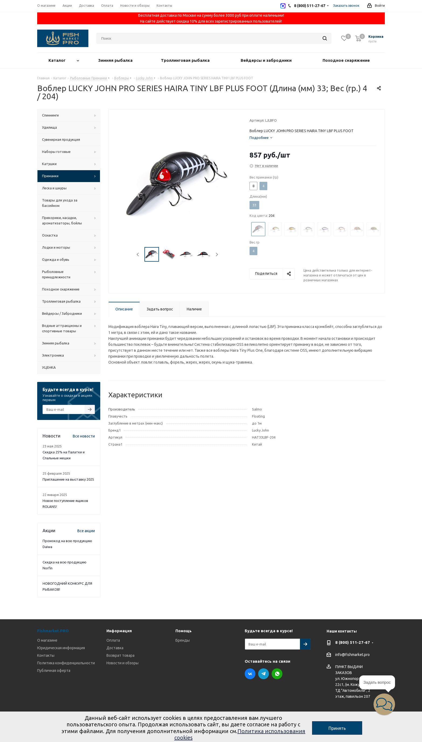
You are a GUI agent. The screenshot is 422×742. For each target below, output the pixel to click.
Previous (138, 254)
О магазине (47, 640)
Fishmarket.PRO (53, 630)
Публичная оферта (53, 670)
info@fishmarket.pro (352, 655)
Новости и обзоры (122, 663)
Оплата (113, 640)
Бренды (182, 640)
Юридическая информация (61, 648)
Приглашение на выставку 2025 (68, 479)
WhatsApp (277, 673)
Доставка (114, 648)
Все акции (86, 531)
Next (217, 254)
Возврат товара (120, 655)
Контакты (45, 655)
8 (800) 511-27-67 (352, 642)
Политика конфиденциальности (66, 663)
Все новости (84, 436)
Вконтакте (250, 673)
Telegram (263, 673)
